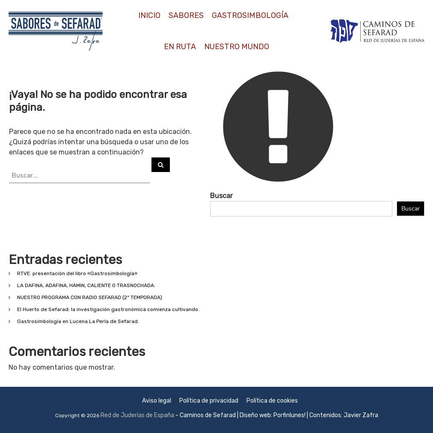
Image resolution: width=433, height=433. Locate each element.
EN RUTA (180, 46)
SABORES (186, 15)
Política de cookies (272, 400)
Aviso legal (156, 400)
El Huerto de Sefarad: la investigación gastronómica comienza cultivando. (108, 309)
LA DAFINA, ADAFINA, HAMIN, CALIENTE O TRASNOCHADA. (86, 285)
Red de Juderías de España (137, 415)
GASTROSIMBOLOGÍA (250, 15)
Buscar (221, 196)
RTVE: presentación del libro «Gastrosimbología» (77, 273)
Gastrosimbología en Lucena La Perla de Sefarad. (78, 321)
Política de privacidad (208, 400)
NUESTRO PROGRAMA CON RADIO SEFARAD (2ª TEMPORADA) (89, 297)
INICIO (149, 15)
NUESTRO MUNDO (236, 46)
